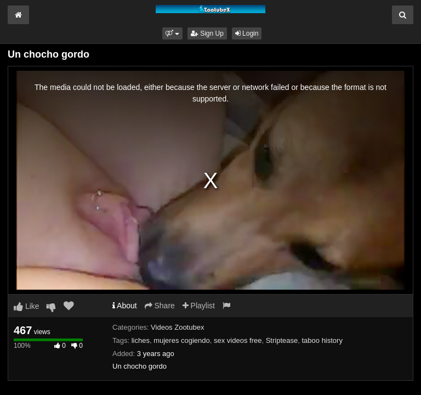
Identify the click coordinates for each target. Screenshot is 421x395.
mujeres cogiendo (181, 340)
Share (160, 305)
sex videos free (237, 340)
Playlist (199, 305)
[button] (172, 33)
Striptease (282, 340)
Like (26, 306)
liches (141, 340)
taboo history (321, 340)
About (124, 305)
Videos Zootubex (177, 327)
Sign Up (207, 33)
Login (247, 33)
